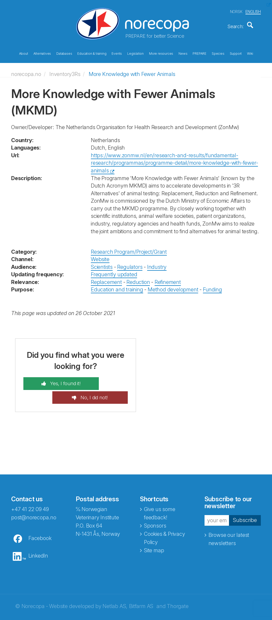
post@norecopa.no (33, 500)
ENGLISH (253, 10)
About (23, 52)
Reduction (138, 278)
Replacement (106, 278)
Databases (64, 52)
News (182, 52)
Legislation (135, 52)
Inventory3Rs (64, 70)
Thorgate (177, 589)
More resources (161, 52)
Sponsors (155, 508)
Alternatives (42, 52)
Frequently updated (114, 270)
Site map (154, 533)
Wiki (250, 52)
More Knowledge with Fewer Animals (132, 70)
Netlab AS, (115, 589)
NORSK (236, 10)
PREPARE (199, 52)
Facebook (39, 521)
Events (117, 52)
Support (236, 52)
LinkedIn (38, 538)
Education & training (91, 52)
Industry (157, 263)
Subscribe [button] (245, 503)
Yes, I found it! (52, 380)
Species (218, 52)
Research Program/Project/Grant (129, 248)
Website (100, 255)
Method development (173, 286)
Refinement (168, 278)
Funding (212, 286)
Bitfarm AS (141, 589)
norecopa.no (26, 70)
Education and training (117, 286)
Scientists (102, 263)
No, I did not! (106, 380)
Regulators (129, 263)
